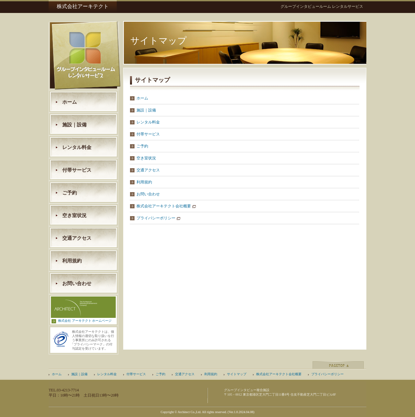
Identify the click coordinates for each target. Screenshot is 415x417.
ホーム (69, 102)
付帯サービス (76, 170)
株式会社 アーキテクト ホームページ (85, 320)
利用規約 (72, 260)
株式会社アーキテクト (83, 6)
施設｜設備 (74, 124)
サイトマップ (236, 374)
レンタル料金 (76, 147)
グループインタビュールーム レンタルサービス (321, 6)
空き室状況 (74, 215)
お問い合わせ (76, 283)
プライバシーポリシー (155, 218)
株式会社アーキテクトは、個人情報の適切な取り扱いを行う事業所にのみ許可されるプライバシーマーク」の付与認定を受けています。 (93, 340)
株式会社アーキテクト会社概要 (163, 206)
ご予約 (69, 192)
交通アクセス (76, 238)
